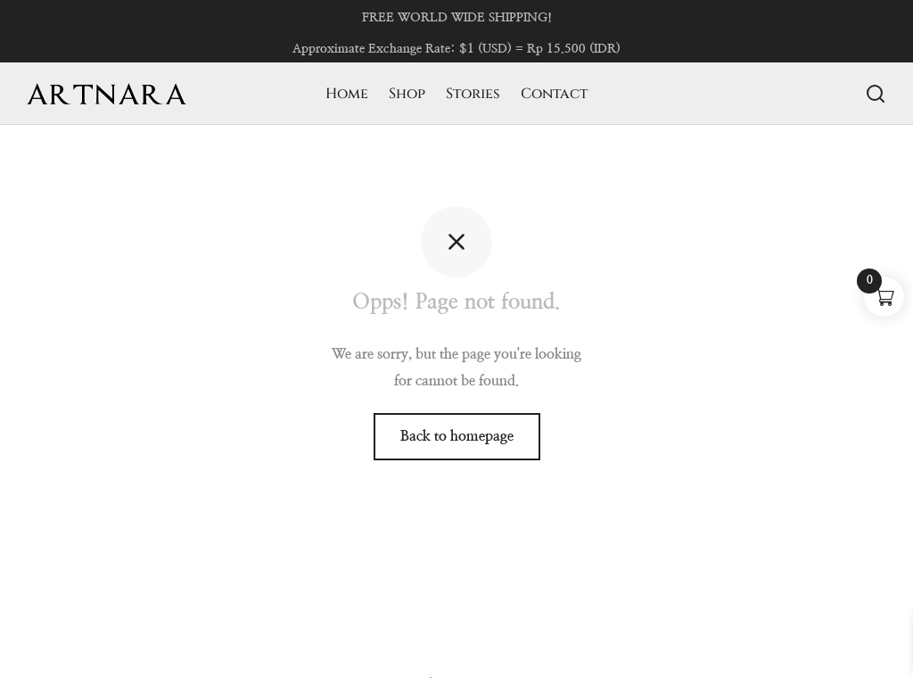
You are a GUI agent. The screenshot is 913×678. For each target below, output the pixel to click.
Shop (407, 93)
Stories (473, 93)
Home (346, 93)
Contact (554, 93)
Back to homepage (457, 436)
